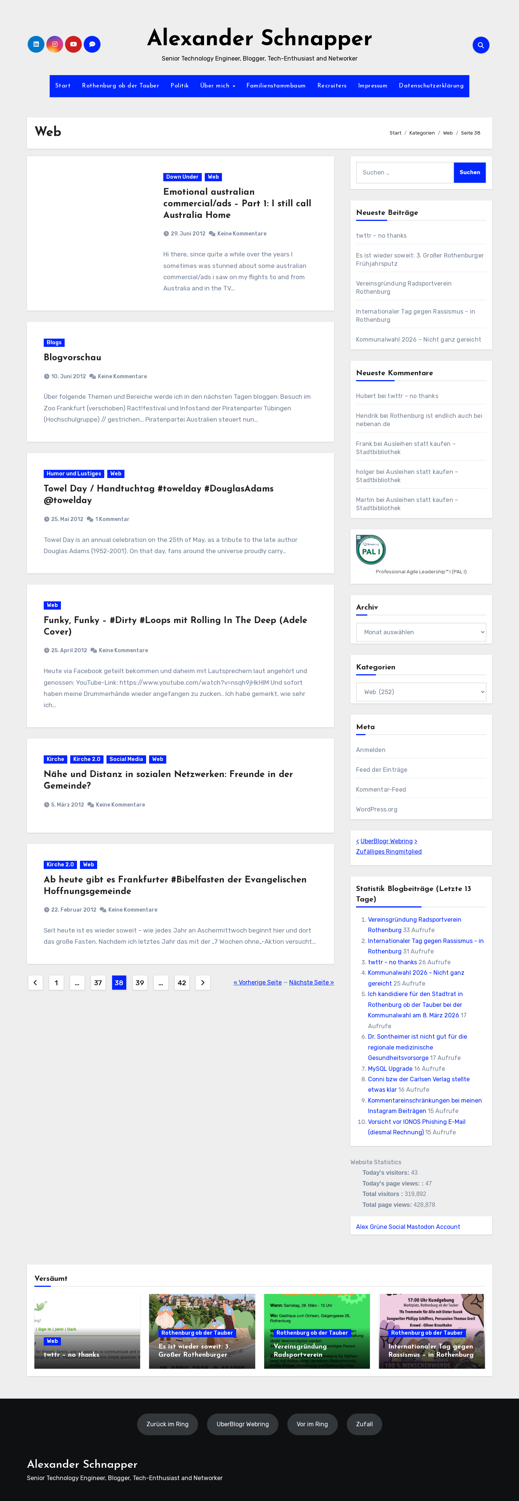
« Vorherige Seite (258, 982)
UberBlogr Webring (387, 841)
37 (98, 983)
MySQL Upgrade (390, 1068)
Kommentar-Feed (381, 789)
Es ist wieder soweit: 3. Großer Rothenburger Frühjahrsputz (194, 1354)
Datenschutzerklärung (431, 86)
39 (140, 983)
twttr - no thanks (392, 962)
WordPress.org (377, 809)
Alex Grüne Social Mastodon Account (408, 1226)
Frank (364, 443)
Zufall (364, 1423)
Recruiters (332, 86)
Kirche (55, 759)
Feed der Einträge (381, 769)
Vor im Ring (312, 1423)
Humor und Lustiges (74, 474)
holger (365, 471)
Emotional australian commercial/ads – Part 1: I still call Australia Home (237, 204)
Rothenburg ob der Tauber (120, 86)
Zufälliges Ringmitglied (389, 851)
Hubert (366, 396)
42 (181, 983)
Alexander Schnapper (260, 40)
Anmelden (371, 749)
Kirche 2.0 (87, 759)
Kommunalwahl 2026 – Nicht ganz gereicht (418, 339)
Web (213, 177)
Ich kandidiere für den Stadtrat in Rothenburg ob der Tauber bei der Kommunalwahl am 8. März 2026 (415, 1004)
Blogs (54, 342)
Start (63, 86)
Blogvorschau (72, 358)
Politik (179, 86)
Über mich (216, 86)
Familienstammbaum (276, 86)
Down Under (182, 177)
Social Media (126, 759)
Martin (365, 499)
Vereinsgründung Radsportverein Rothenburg (300, 1354)
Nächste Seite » (311, 982)
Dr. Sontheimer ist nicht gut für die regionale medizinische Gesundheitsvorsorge (417, 1047)
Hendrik (367, 415)
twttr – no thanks (381, 235)
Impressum (373, 86)
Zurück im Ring (167, 1423)
